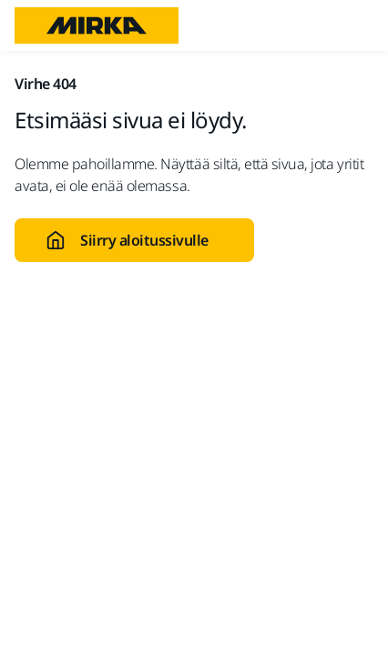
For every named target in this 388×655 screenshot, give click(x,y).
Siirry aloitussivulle (127, 240)
